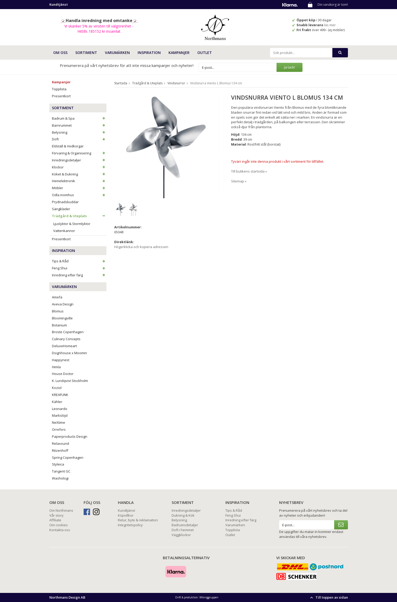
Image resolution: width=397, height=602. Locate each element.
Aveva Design (62, 304)
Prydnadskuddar (65, 202)
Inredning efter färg (79, 275)
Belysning (79, 132)
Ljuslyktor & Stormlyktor (71, 223)
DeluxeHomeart (64, 346)
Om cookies (58, 525)
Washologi (60, 478)
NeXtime (58, 422)
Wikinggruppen (208, 597)
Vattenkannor (64, 230)
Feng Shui (79, 268)
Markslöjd (60, 415)
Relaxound (60, 443)
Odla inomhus (79, 195)
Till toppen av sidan (328, 597)
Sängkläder (61, 209)
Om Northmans (61, 510)
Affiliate (55, 520)
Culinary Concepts (66, 339)
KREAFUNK (60, 394)
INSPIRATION (149, 52)
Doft (79, 139)
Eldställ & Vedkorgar (68, 146)
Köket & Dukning (79, 174)
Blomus (58, 311)
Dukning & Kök (183, 515)
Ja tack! (289, 67)
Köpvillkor (125, 515)
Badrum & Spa (79, 118)
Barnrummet (79, 125)
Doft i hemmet (183, 530)
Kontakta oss (59, 530)
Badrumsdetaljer (185, 525)
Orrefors (59, 429)
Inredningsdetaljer (79, 160)
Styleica (58, 464)
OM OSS (60, 52)
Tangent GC (61, 471)
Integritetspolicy (130, 525)
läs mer (330, 25)
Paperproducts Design (69, 436)
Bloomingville (62, 318)
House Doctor (62, 373)
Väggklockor (181, 534)
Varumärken (235, 525)
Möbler (79, 188)
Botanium (59, 325)
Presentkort (61, 96)
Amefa (57, 297)
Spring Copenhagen (67, 457)
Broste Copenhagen (68, 332)
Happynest (60, 360)
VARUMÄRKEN (117, 52)
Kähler (57, 401)
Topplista (59, 89)
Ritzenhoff (60, 450)
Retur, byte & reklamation (138, 520)
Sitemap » (238, 181)
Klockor (79, 167)
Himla (56, 367)
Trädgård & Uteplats (79, 216)
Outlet (204, 52)
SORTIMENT (86, 52)
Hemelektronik (79, 181)
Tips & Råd (79, 261)
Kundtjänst (126, 510)
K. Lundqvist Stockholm (70, 380)
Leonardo (59, 408)
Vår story (56, 515)
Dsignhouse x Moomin (69, 353)
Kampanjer (179, 52)
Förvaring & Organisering (79, 153)
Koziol (57, 387)
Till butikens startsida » (249, 171)
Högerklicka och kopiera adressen (141, 246)
